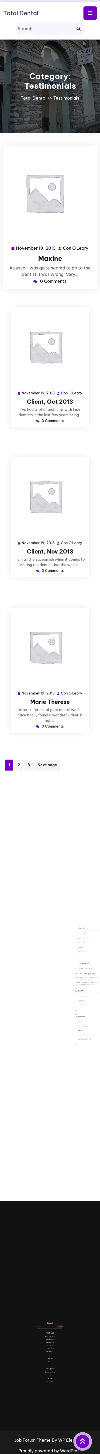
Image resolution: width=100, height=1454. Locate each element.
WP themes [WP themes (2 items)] (84, 977)
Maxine (50, 257)
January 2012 (80, 964)
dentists (50, 1360)
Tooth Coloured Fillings (81, 1012)
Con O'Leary (74, 247)
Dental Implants (80, 1010)
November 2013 (80, 960)
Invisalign (79, 1003)
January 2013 (80, 962)
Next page (47, 765)
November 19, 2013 (36, 247)
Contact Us (80, 993)
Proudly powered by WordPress (50, 1450)
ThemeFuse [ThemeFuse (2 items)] (79, 977)
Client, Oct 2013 (50, 392)
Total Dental (20, 13)
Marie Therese (49, 693)
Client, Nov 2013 (50, 542)
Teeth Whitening (80, 1008)
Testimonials (66, 98)
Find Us (79, 995)
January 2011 (80, 969)
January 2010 (80, 971)
